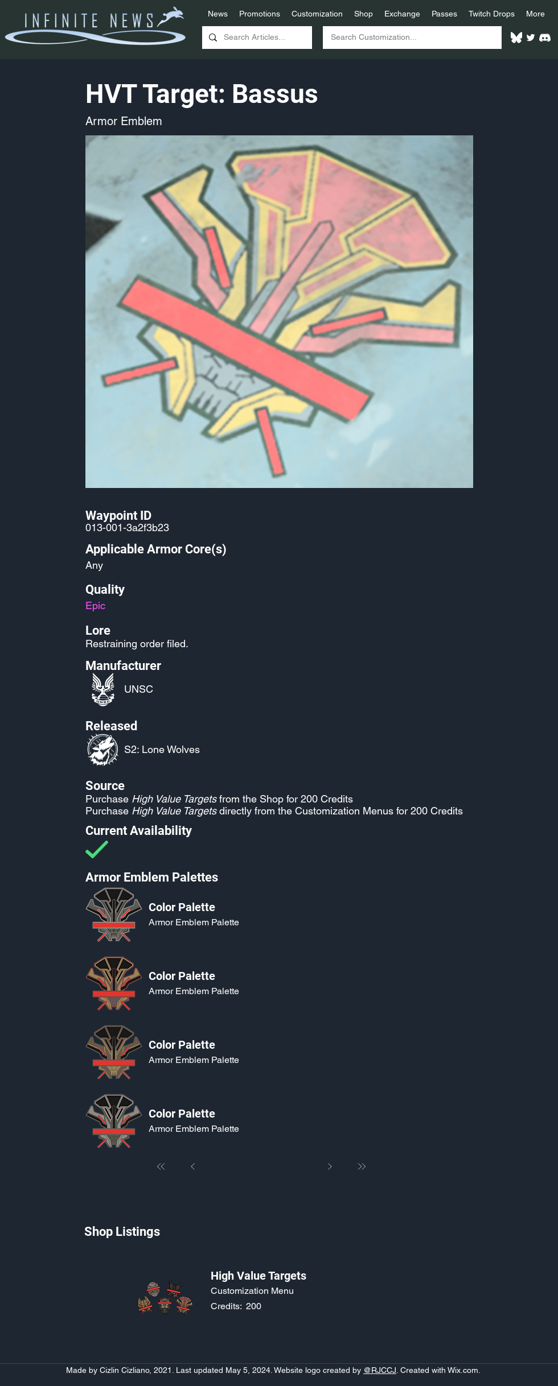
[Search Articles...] (256, 37)
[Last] (361, 1166)
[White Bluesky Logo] (516, 37)
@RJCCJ (379, 1370)
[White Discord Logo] (545, 37)
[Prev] (193, 1166)
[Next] (329, 1166)
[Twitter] (530, 37)
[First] (161, 1166)
